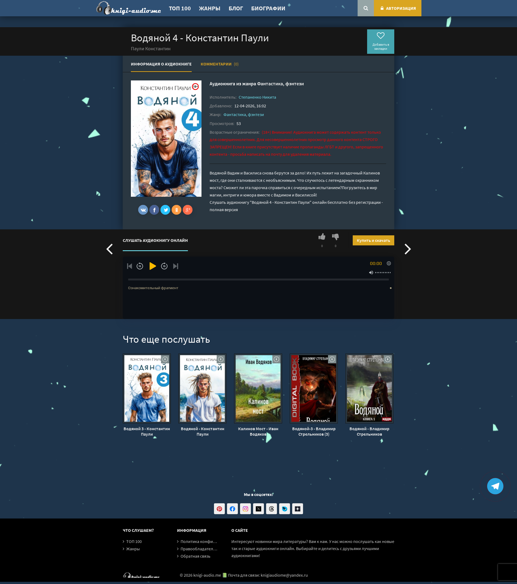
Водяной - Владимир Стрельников (369, 431)
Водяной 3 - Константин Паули (147, 431)
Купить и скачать (373, 240)
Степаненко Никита (257, 97)
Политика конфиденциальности (212, 541)
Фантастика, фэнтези (280, 83)
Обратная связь (195, 556)
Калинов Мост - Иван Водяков (258, 431)
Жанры (209, 8)
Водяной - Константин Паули (202, 431)
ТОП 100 (180, 8)
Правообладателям (199, 548)
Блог (236, 8)
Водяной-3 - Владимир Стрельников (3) (314, 431)
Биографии (268, 8)
